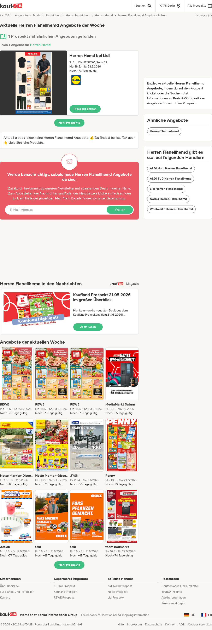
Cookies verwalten (200, 624)
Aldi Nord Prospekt (120, 586)
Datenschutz (116, 198)
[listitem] (17, 381)
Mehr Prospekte (69, 122)
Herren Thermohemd (164, 131)
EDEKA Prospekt (64, 586)
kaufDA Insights (171, 592)
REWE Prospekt (64, 597)
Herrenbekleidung (77, 15)
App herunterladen (173, 597)
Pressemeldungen (173, 603)
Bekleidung (53, 15)
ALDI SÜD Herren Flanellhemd (170, 178)
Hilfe (121, 624)
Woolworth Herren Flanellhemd (171, 209)
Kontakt (170, 624)
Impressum (134, 624)
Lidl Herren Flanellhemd (166, 189)
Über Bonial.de (9, 586)
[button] (69, 83)
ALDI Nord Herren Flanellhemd (171, 168)
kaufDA (5, 15)
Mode (37, 15)
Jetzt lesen (88, 327)
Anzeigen (204, 15)
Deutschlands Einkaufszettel (180, 586)
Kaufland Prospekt (65, 592)
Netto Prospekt (118, 592)
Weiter (120, 210)
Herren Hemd (104, 15)
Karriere (5, 597)
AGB (182, 624)
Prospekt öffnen (85, 109)
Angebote (21, 15)
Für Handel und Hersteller (17, 592)
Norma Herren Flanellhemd (168, 199)
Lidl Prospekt (116, 597)
